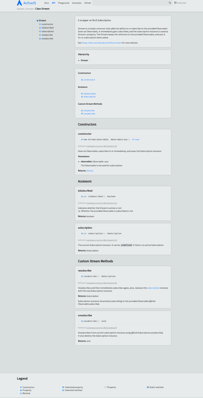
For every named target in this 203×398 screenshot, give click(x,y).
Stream (29, 8)
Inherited (181, 2)
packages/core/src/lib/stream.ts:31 (102, 203)
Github (87, 2)
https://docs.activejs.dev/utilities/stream (102, 42)
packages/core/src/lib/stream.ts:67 (102, 328)
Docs (46, 2)
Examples (76, 2)
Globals (20, 8)
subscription (48, 31)
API (53, 2)
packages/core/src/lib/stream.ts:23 (102, 241)
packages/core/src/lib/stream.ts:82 (102, 283)
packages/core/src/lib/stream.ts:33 (102, 146)
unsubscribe (47, 38)
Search (170, 3)
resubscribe (47, 34)
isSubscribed (48, 27)
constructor (47, 24)
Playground (63, 2)
